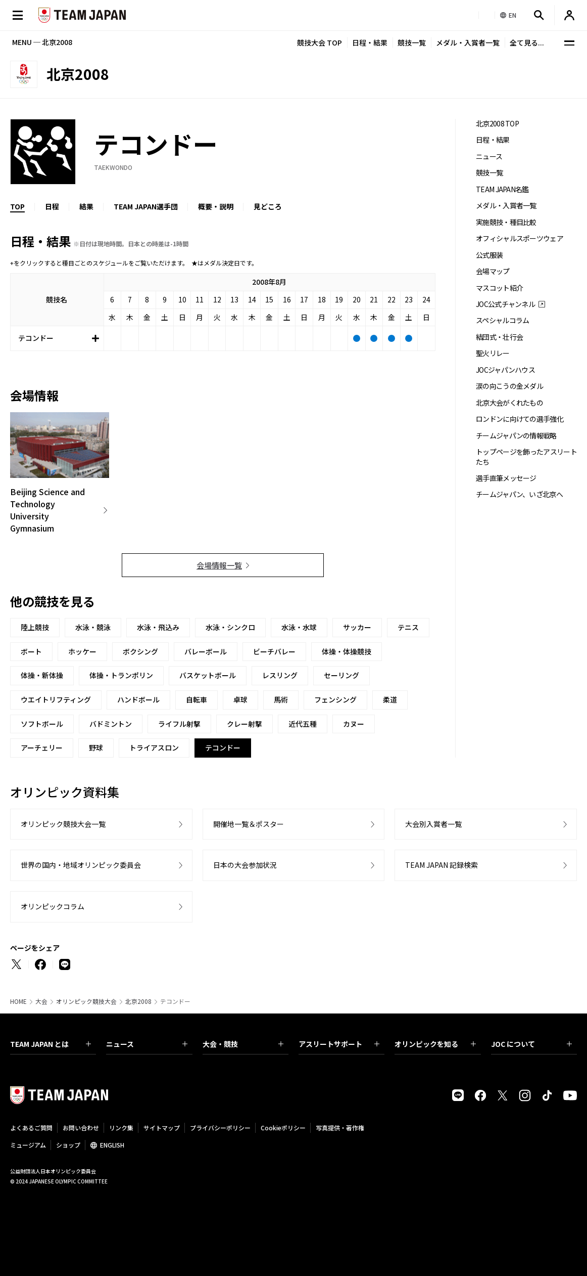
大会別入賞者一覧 (433, 824)
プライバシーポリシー (220, 1127)
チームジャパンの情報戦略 (516, 436)
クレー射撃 (244, 724)
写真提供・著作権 (340, 1127)
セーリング (341, 675)
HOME (18, 1001)
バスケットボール (207, 675)
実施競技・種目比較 (506, 222)
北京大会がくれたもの (509, 403)
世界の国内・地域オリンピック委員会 (81, 865)
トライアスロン (154, 747)
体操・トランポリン (121, 675)
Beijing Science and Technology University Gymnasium (47, 510)
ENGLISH (112, 1144)
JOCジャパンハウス (505, 370)
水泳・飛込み (158, 627)
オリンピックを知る (435, 1044)
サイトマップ (161, 1127)
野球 (96, 747)
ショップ (68, 1144)
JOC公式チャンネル (505, 304)
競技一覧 (412, 42)
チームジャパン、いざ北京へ (519, 494)
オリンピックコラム (52, 906)
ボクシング (140, 651)
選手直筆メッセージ (506, 478)
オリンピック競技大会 (86, 1001)
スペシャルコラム (502, 320)
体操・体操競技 (346, 651)
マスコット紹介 (499, 288)
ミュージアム (28, 1144)
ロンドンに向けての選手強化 (519, 419)
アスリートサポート (339, 1044)
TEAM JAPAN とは (50, 1044)
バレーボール (205, 651)
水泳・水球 (299, 627)
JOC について (531, 1044)
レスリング (280, 675)
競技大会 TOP (319, 42)
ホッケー (82, 651)
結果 (86, 206)
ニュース (489, 156)
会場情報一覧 (219, 565)
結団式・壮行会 (499, 337)
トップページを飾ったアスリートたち (526, 456)
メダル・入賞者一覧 (468, 42)
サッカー (357, 627)
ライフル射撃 (179, 724)
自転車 (196, 699)
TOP (17, 206)
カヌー (353, 724)
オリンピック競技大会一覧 (63, 824)
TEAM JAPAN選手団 (146, 206)
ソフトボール (42, 724)
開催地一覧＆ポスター (248, 824)
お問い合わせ (81, 1127)
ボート (31, 651)
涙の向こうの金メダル (509, 386)
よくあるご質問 (31, 1127)
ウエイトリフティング (56, 699)
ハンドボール (138, 699)
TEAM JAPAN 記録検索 (441, 865)
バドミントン (110, 724)
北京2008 (138, 1001)
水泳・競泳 (93, 627)
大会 (41, 1001)
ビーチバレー (274, 651)
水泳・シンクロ (230, 627)
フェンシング (335, 699)
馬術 (281, 699)
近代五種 (302, 724)
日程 (52, 206)
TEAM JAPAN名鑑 (502, 189)
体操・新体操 (42, 675)
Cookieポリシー (283, 1127)
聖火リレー (493, 353)
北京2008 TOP (497, 123)
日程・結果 (369, 42)
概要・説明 (215, 206)
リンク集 (121, 1127)
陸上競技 (35, 627)
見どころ (268, 206)
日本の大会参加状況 (245, 865)
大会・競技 (243, 1044)
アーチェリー (42, 747)
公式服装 (489, 255)
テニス (408, 627)
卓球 (240, 699)
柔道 (390, 699)
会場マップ (493, 271)
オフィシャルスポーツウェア (519, 238)
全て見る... (527, 42)
